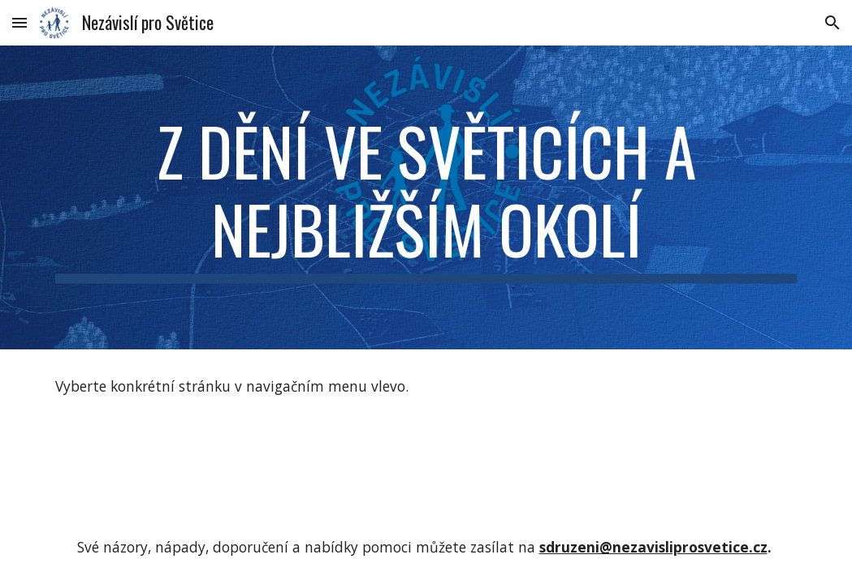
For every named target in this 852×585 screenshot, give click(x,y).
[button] (19, 22)
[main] (426, 197)
